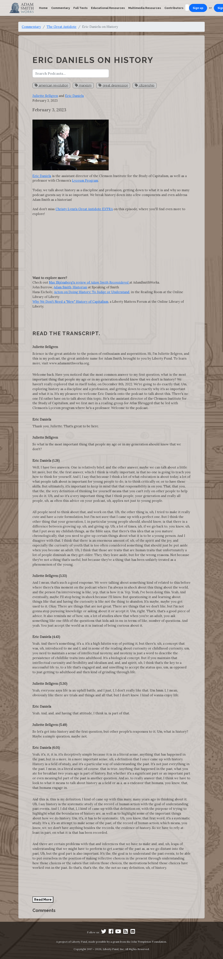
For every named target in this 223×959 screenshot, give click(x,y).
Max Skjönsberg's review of (89, 282)
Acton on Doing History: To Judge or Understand (91, 292)
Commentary (60, 8)
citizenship (144, 85)
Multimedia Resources (144, 8)
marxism (83, 85)
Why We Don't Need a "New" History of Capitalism (70, 301)
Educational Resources (108, 8)
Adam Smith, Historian (70, 287)
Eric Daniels (74, 96)
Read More (43, 899)
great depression (113, 85)
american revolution (51, 85)
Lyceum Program (85, 180)
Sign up (198, 8)
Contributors (173, 8)
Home (43, 8)
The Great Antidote (61, 27)
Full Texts (80, 8)
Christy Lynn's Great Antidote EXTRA (84, 209)
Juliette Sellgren (45, 96)
